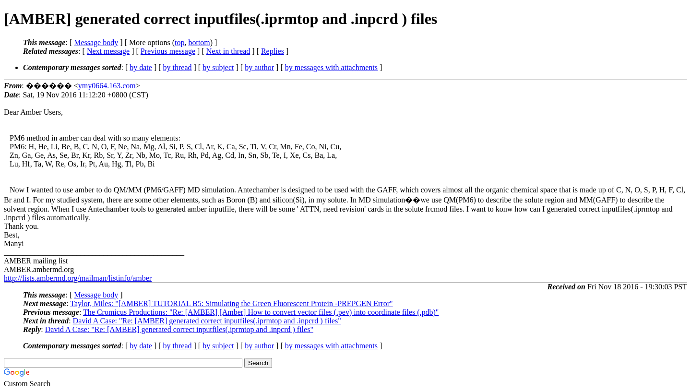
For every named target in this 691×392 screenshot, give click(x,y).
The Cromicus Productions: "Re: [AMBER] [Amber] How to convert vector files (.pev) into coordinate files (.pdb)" (261, 312)
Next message (108, 51)
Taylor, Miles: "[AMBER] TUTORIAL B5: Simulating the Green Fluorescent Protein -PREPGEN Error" (231, 303)
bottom (199, 42)
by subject (218, 67)
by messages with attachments (331, 67)
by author (259, 67)
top (179, 42)
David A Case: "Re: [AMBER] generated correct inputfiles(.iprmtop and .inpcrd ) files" (207, 321)
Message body (96, 42)
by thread (177, 67)
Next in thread (228, 51)
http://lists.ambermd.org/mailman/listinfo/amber (78, 278)
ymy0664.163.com (107, 86)
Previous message (168, 51)
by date (141, 67)
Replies (272, 51)
